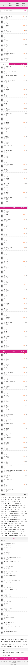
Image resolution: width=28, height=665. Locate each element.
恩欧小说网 (3, 652)
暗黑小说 (2, 509)
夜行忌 (6, 501)
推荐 (17, 7)
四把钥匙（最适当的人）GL (10, 497)
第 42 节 (10, 509)
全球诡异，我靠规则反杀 (10, 513)
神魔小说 (2, 503)
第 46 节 (10, 527)
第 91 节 (16, 531)
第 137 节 (18, 515)
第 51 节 (18, 519)
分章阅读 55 (18, 497)
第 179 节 (12, 533)
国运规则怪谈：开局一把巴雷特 (10, 519)
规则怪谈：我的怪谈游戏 (9, 531)
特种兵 (2, 525)
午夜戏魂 (6, 499)
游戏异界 (2, 527)
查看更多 (25, 494)
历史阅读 (23, 5)
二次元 (2, 519)
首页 (4, 3)
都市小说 (10, 3)
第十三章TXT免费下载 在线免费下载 (7, 637)
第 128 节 (17, 513)
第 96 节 (12, 503)
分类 (24, 7)
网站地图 (16, 658)
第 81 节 (10, 499)
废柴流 (2, 517)
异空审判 (6, 527)
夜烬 (5, 517)
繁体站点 (9, 655)
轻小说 (2, 523)
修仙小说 (2, 533)
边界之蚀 (6, 509)
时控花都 (8, 652)
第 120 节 (15, 507)
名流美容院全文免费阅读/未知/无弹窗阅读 (8, 646)
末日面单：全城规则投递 (10, 511)
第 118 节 (10, 501)
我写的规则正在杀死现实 (10, 521)
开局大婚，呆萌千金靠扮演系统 (11, 505)
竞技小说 (4, 5)
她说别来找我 (6, 523)
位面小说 (2, 521)
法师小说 (2, 535)
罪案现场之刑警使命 (8, 525)
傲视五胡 (13, 652)
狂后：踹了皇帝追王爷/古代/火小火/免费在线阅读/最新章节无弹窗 (12, 639)
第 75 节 (7, 517)
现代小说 (2, 497)
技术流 (2, 531)
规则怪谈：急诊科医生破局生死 (11, 529)
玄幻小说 (17, 5)
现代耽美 (2, 505)
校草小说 (2, 515)
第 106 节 (19, 535)
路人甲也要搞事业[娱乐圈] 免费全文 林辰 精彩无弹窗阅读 (11, 641)
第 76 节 (11, 523)
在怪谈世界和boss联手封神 (10, 515)
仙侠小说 (4, 655)
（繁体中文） (22, 658)
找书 (25, 10)
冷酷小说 (2, 529)
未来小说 (2, 511)
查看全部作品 (14, 538)
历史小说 (10, 5)
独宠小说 (2, 513)
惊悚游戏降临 (7, 503)
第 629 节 (20, 505)
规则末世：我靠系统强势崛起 (11, 535)
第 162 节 (17, 511)
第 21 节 (19, 529)
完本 (10, 7)
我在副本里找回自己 (9, 507)
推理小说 (2, 501)
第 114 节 (17, 521)
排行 (3, 7)
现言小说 (2, 507)
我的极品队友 (7, 533)
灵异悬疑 (23, 3)
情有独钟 (2, 499)
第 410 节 (14, 525)
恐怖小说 (17, 3)
